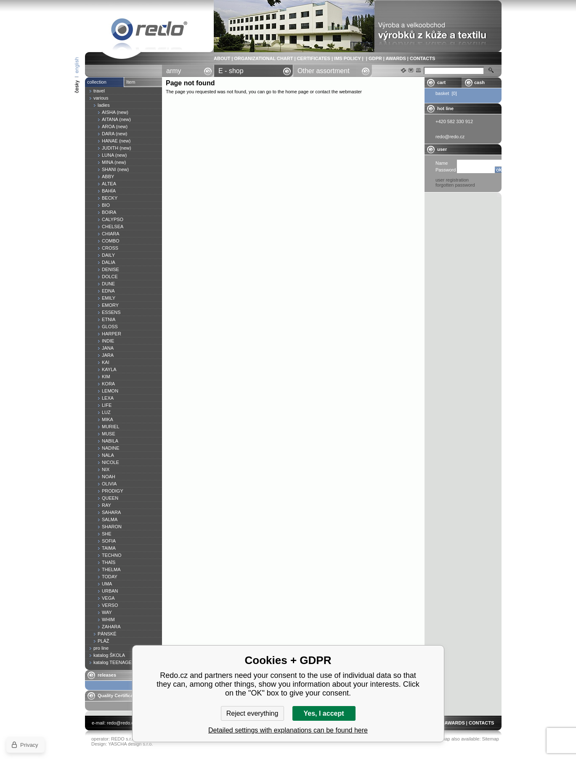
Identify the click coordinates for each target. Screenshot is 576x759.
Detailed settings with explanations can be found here (288, 730)
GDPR (375, 58)
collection (96, 81)
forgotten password (455, 184)
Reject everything (252, 713)
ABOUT (222, 58)
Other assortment (323, 70)
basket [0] (446, 93)
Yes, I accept (323, 713)
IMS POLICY (347, 58)
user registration (452, 179)
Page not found (149, 31)
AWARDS (395, 58)
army (173, 70)
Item (130, 81)
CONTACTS (422, 58)
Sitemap (490, 738)
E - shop (231, 70)
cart (441, 82)
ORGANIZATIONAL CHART (263, 58)
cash (479, 82)
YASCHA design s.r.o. (130, 743)
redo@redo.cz (121, 722)
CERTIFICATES (313, 58)
